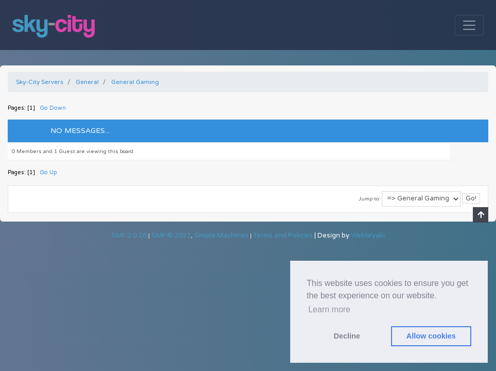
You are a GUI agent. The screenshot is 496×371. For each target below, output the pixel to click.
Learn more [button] (329, 309)
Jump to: (369, 199)
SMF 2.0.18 (129, 235)
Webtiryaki (368, 235)
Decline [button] (347, 336)
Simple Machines (221, 235)
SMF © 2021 (171, 235)
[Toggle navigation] (469, 25)
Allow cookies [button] (431, 336)
